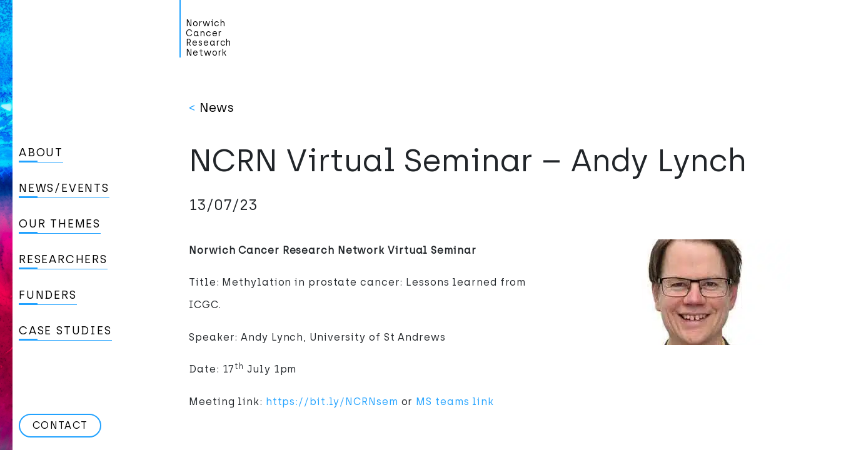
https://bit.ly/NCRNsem (332, 402)
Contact (60, 425)
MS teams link (455, 402)
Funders (48, 295)
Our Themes (60, 224)
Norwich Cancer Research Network (208, 38)
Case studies (65, 331)
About (41, 152)
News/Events (64, 188)
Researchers (63, 259)
